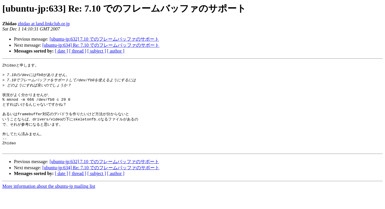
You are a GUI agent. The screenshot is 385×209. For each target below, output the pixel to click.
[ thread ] (77, 50)
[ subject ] (96, 50)
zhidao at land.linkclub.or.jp (44, 23)
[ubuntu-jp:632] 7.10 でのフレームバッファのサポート (104, 39)
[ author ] (116, 50)
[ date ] (61, 50)
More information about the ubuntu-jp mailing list (48, 196)
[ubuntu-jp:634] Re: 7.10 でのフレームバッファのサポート (101, 45)
